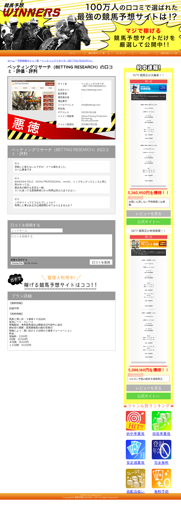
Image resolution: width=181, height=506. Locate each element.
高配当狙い (135, 481)
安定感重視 (135, 452)
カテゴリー (144, 53)
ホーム (72, 53)
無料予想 (161, 481)
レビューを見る (149, 213)
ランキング (120, 53)
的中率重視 (135, 423)
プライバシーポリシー (90, 495)
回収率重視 (161, 423)
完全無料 (161, 452)
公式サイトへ (148, 221)
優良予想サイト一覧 (96, 53)
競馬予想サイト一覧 (169, 53)
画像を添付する (19, 259)
